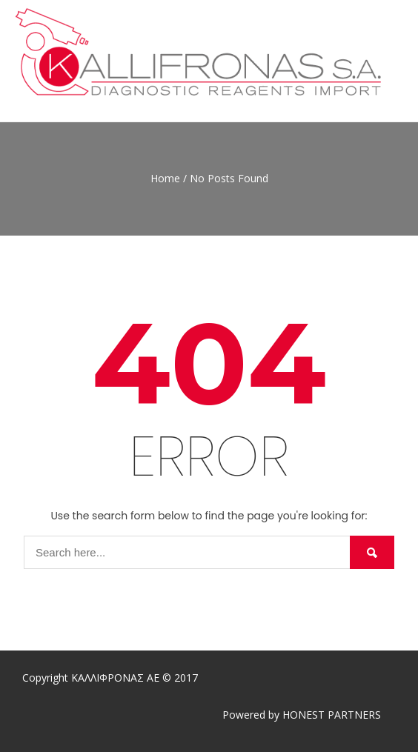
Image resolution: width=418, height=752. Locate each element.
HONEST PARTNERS (331, 715)
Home (165, 178)
